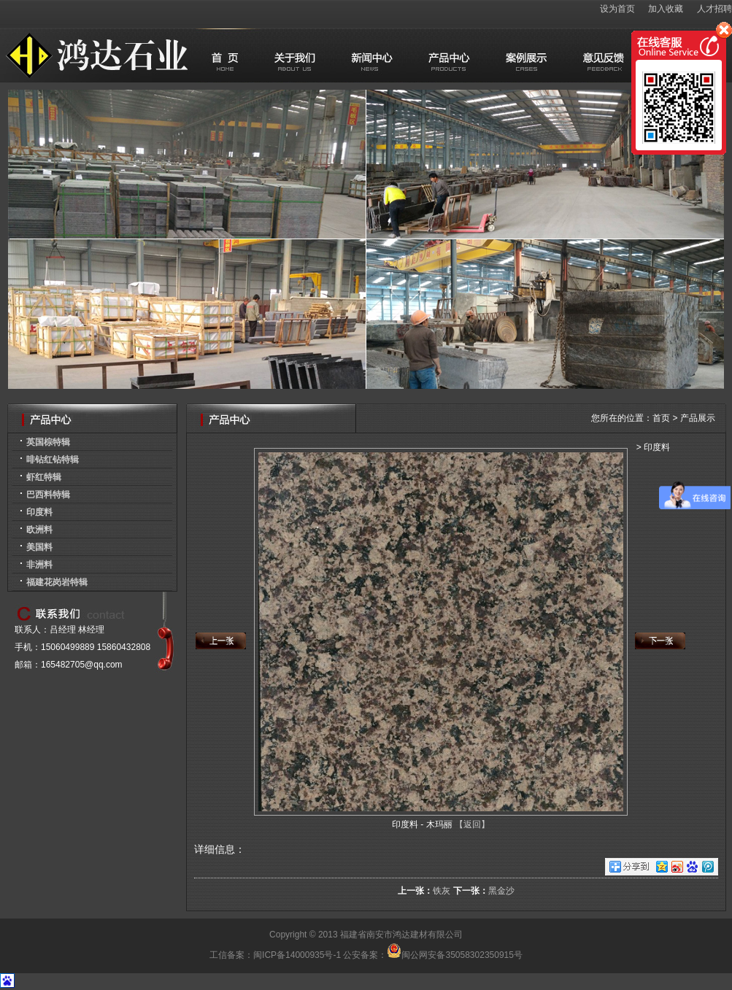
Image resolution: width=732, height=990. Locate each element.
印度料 (39, 512)
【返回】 (472, 824)
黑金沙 (501, 891)
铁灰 (441, 891)
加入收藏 (665, 9)
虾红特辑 (43, 477)
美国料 (39, 547)
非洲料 (39, 565)
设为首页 (617, 9)
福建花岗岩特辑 (57, 582)
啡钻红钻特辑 (52, 460)
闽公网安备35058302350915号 (454, 955)
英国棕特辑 (48, 442)
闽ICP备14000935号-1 (297, 955)
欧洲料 (39, 530)
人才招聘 (714, 9)
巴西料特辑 (48, 495)
